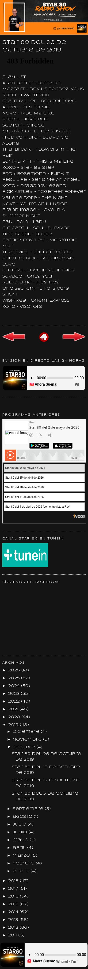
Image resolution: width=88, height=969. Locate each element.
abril (20, 848)
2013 (13, 920)
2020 (14, 717)
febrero (24, 863)
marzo (22, 855)
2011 (13, 935)
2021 (14, 709)
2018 (14, 881)
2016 (14, 896)
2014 (14, 912)
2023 (14, 693)
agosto (23, 816)
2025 (14, 678)
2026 (14, 670)
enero (22, 871)
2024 (14, 686)
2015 (14, 904)
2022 (14, 701)
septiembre (29, 809)
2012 (14, 927)
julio (20, 824)
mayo (21, 840)
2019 (14, 725)
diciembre (27, 731)
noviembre (28, 739)
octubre (24, 747)
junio (20, 832)
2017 (13, 888)
